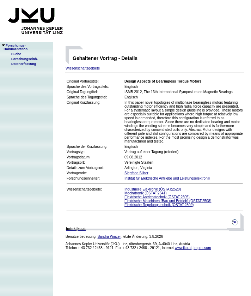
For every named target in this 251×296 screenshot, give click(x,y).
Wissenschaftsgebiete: (84, 189)
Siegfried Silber (136, 173)
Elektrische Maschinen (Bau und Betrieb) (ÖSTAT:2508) (167, 201)
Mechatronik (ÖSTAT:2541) (145, 193)
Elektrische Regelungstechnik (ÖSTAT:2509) (159, 205)
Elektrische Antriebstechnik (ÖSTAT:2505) (157, 197)
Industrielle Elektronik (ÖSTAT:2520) (152, 189)
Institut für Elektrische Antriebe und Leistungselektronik (167, 178)
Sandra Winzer (109, 236)
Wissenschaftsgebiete (83, 68)
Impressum (202, 248)
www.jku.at (183, 248)
